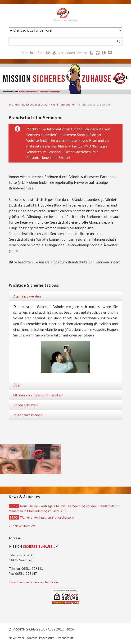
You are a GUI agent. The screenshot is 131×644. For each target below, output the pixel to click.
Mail (110, 53)
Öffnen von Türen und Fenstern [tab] (38, 395)
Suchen (118, 41)
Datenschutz (65, 638)
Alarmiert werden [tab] (27, 296)
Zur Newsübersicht (22, 526)
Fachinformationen (63, 104)
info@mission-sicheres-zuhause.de (33, 582)
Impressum (47, 638)
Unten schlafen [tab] (25, 405)
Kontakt (32, 638)
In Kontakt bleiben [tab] (28, 415)
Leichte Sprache (54, 53)
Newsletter (104, 53)
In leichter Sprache (36, 52)
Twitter (98, 53)
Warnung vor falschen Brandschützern (41, 517)
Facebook (92, 53)
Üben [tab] (17, 385)
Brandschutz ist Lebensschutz (28, 104)
